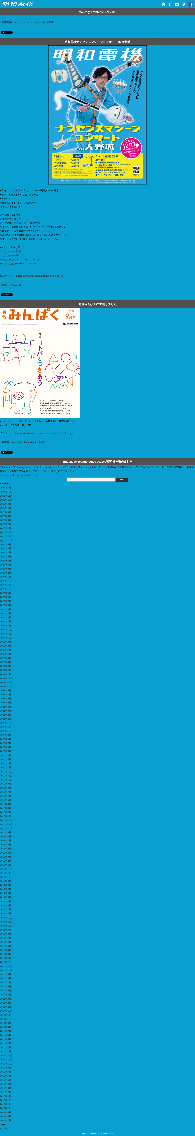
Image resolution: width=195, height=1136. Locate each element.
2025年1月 (5, 528)
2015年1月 (5, 1006)
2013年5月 (5, 1080)
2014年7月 (5, 1031)
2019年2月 (5, 812)
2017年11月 (6, 873)
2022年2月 (5, 670)
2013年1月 (5, 1096)
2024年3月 (5, 568)
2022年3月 (5, 666)
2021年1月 (5, 718)
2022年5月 (5, 658)
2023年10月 (6, 589)
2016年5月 (5, 946)
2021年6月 (5, 698)
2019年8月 (5, 787)
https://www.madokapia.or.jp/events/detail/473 (39, 275)
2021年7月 (5, 694)
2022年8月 (5, 645)
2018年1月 (5, 864)
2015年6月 (5, 986)
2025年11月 (6, 495)
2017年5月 (5, 897)
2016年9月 (5, 929)
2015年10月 (6, 970)
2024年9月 (5, 544)
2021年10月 (6, 686)
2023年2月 (5, 621)
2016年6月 (5, 942)
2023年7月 (5, 601)
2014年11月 (6, 1015)
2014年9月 (5, 1023)
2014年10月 (6, 1019)
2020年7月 (5, 743)
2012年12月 (6, 1100)
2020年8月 (5, 739)
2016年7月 (5, 938)
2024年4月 (5, 564)
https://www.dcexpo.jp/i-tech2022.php (19, 475)
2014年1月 (5, 1051)
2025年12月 (6, 491)
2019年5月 (5, 800)
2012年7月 (5, 1120)
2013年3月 (5, 1088)
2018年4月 (5, 852)
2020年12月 (6, 723)
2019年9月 (5, 783)
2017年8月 (5, 885)
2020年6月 (5, 747)
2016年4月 (5, 950)
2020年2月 (5, 763)
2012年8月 (5, 1116)
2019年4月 (5, 804)
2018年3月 (5, 856)
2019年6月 (5, 796)
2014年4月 (5, 1043)
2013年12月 (6, 1055)
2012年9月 (5, 1112)
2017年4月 (5, 901)
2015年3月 (5, 998)
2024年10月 (6, 540)
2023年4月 (5, 613)
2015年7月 (5, 982)
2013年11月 (6, 1059)
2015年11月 (6, 966)
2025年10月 (6, 499)
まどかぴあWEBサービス (13, 255)
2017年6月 (5, 893)
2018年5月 (5, 848)
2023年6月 (5, 605)
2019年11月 (6, 775)
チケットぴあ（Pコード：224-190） (19, 263)
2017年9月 (5, 881)
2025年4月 (5, 516)
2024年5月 (5, 560)
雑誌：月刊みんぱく (12, 284)
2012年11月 (6, 1104)
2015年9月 (5, 974)
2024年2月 (5, 572)
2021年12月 (6, 678)
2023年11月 (6, 585)
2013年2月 (5, 1092)
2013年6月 (5, 1075)
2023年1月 (5, 625)
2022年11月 (6, 633)
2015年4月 (5, 994)
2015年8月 (5, 978)
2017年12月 (6, 869)
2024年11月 (6, 536)
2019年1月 (5, 816)
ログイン (4, 1128)
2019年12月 (6, 771)
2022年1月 (5, 674)
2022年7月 (5, 650)
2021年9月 (5, 690)
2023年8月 (5, 597)
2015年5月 (5, 990)
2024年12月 (6, 532)
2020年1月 (5, 767)
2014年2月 (5, 1047)
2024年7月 (5, 552)
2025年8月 (5, 503)
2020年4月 (5, 755)
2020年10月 (6, 731)
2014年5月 (5, 1039)
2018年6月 (5, 844)
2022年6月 (5, 654)
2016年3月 (5, 954)
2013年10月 (6, 1063)
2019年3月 (5, 808)
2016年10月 (6, 925)
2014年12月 (6, 1010)
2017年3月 (5, 905)
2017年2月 (5, 909)
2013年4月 (5, 1084)
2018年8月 (5, 836)
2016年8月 (5, 934)
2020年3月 (5, 759)
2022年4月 (5, 662)
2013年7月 (5, 1071)
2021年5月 (5, 702)
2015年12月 (6, 962)
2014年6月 (5, 1035)
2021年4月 (5, 706)
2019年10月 (6, 779)
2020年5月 (5, 751)
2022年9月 (5, 641)
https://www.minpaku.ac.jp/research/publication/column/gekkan (46, 433)
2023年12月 (6, 581)
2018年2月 (5, 860)
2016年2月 (5, 958)
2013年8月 (5, 1067)
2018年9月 (5, 832)
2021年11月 (6, 682)
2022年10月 (6, 637)
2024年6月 (5, 556)
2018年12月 (6, 820)
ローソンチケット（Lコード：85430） (20, 259)
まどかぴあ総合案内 (10, 251)
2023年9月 (5, 593)
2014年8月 (5, 1027)
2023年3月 (5, 617)
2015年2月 (5, 1002)
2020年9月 (5, 735)
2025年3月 (5, 520)
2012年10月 (6, 1108)
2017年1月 (5, 913)
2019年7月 (5, 792)
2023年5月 (5, 609)
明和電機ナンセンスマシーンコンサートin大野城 (27, 22)
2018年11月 (6, 824)
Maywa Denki (108, 1133)
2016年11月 (6, 921)
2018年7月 (5, 840)
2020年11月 (6, 727)
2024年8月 (5, 548)
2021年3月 (5, 710)
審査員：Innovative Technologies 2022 (23, 442)
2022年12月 (6, 629)
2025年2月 (5, 524)
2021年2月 (5, 714)
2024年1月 (5, 577)
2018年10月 (6, 828)
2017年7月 (5, 889)
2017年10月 (6, 877)
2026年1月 (5, 487)
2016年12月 (6, 917)
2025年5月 (5, 512)
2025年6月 (5, 508)
